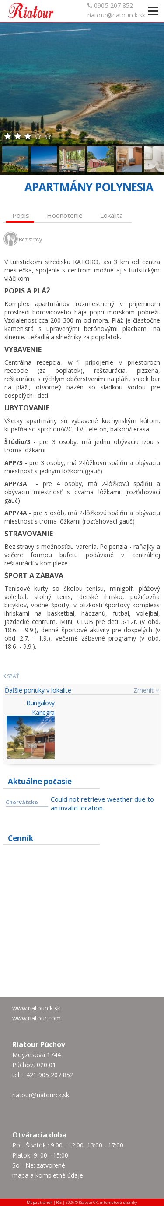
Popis (20, 215)
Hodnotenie (65, 215)
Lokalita (111, 215)
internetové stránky (118, 1202)
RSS (59, 1202)
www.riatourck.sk (36, 1008)
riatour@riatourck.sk (116, 15)
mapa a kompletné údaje (47, 1175)
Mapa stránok (39, 1202)
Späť (11, 676)
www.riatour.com (36, 1018)
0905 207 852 (113, 5)
